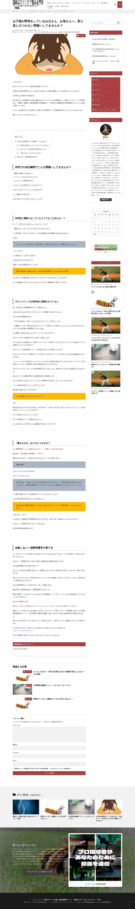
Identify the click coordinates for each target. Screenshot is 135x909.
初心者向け (104, 3)
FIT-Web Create (88, 902)
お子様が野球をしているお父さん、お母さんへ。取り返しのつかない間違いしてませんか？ (52, 11)
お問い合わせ (65, 6)
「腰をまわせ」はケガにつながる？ (28, 153)
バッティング (76, 3)
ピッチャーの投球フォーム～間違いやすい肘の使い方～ (105, 392)
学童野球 (60, 32)
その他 (57, 6)
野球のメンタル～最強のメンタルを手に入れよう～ (53, 699)
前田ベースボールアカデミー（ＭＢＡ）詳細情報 (105, 62)
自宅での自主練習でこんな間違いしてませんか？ (30, 141)
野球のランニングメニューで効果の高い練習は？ (105, 366)
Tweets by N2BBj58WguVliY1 (23, 630)
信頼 (47, 32)
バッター (16, 32)
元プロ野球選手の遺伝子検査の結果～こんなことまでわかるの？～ (105, 50)
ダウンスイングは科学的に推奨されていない (31, 149)
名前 (15, 744)
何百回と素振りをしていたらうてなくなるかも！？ (33, 145)
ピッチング (85, 3)
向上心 (55, 32)
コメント (16, 725)
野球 (73, 32)
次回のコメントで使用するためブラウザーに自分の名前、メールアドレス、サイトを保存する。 (43, 768)
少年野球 (65, 32)
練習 (70, 32)
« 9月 (94, 234)
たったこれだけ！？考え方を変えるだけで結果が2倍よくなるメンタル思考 (58, 672)
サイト (15, 760)
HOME (16, 11)
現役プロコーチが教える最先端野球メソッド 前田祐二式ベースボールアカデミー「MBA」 (28, 4)
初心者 (51, 32)
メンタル (50, 6)
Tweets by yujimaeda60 (20, 649)
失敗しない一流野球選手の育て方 (25, 156)
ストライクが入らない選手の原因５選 (103, 287)
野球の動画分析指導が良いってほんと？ (104, 56)
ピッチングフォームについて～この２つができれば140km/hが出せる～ (105, 339)
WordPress (107, 902)
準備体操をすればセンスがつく (101, 44)
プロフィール (95, 3)
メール (15, 752)
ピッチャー (30, 32)
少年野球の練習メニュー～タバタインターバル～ (52, 685)
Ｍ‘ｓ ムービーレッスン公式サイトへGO (40, 872)
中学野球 (43, 32)
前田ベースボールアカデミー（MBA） (59, 3)
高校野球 (77, 32)
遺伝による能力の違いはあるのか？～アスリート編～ (26, 817)
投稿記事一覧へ (105, 199)
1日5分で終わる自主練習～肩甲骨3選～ (104, 39)
